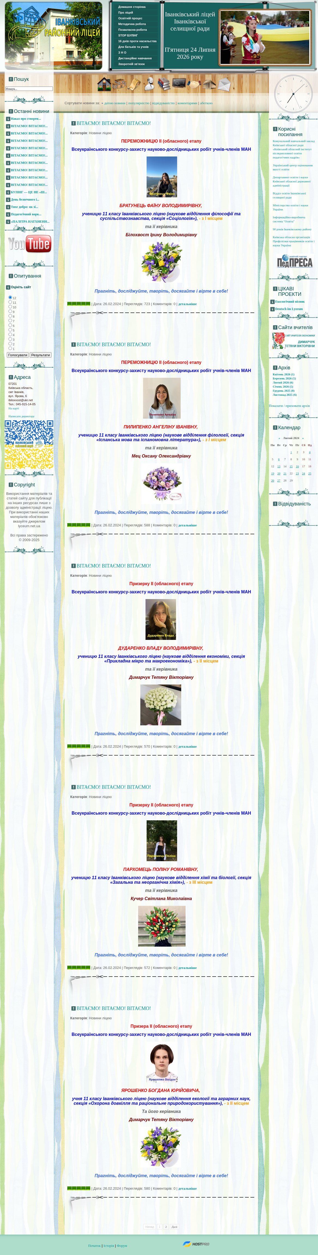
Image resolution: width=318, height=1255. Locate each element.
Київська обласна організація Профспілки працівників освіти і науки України (293, 241)
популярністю (138, 103)
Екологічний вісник (290, 301)
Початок (94, 1246)
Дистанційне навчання (135, 58)
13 (278, 466)
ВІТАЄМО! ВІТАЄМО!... (29, 126)
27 (278, 480)
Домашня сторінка (132, 6)
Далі (174, 1226)
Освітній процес (130, 18)
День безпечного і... (25, 199)
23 (297, 473)
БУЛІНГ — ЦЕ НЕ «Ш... (29, 192)
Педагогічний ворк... (26, 214)
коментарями (187, 103)
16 (297, 466)
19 (272, 473)
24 (303, 473)
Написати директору (21, 416)
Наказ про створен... (26, 119)
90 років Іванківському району (292, 229)
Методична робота (132, 24)
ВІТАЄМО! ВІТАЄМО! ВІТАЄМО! (114, 123)
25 (309, 473)
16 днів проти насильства (137, 41)
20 (278, 473)
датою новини (115, 103)
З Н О (122, 52)
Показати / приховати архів (289, 406)
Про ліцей (125, 12)
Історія (109, 1246)
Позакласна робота (132, 29)
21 (284, 473)
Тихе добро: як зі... (24, 207)
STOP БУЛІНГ (128, 35)
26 (272, 480)
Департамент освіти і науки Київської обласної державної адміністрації (292, 181)
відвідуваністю (163, 103)
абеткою (206, 103)
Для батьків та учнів (133, 46)
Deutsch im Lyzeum (289, 309)
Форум (122, 1246)
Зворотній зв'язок (131, 64)
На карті (13, 408)
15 (291, 466)
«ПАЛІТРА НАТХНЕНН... (30, 221)
